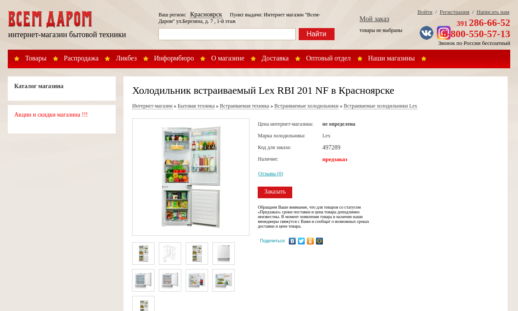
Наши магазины (391, 58)
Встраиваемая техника (244, 106)
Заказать (275, 191)
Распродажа (81, 58)
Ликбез (126, 58)
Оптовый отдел (328, 58)
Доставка (275, 58)
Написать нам (493, 12)
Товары (36, 58)
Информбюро (174, 58)
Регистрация (454, 12)
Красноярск (206, 14)
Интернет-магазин (152, 106)
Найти (316, 34)
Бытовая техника (196, 106)
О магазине (227, 58)
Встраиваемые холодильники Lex (380, 106)
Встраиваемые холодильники (306, 106)
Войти (425, 12)
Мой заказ (374, 18)
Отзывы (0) (270, 174)
